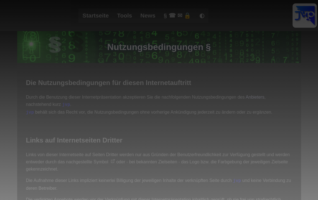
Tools (124, 15)
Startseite (96, 15)
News (147, 15)
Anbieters (255, 97)
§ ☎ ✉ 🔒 (177, 15)
